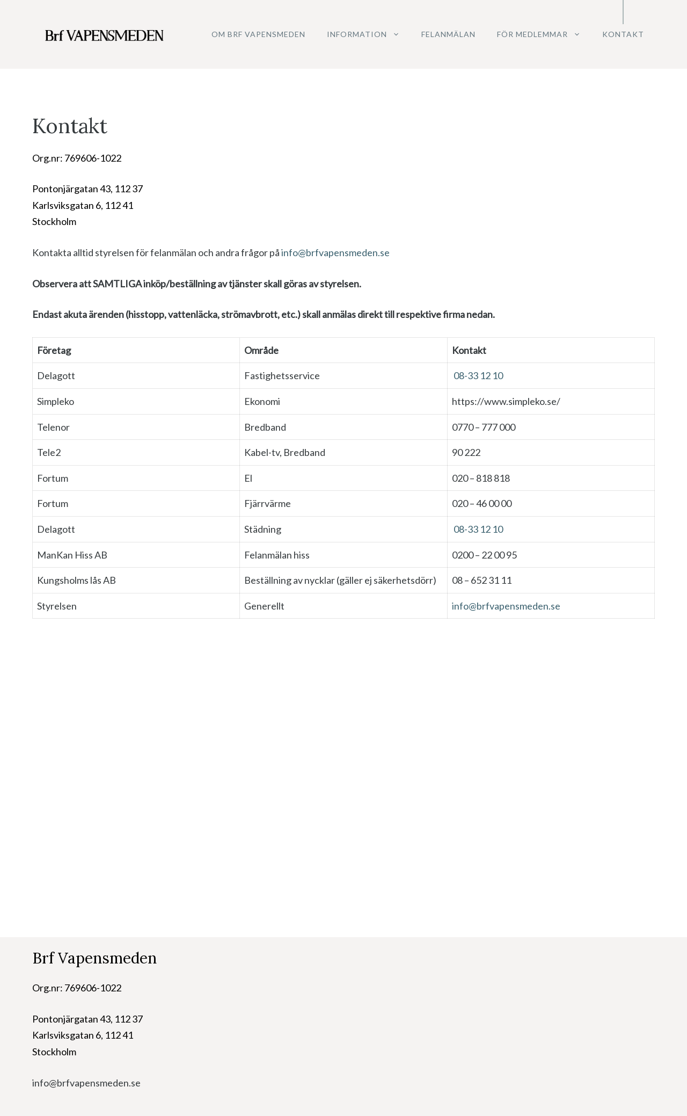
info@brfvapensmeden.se (335, 252)
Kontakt (623, 34)
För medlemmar (544, 34)
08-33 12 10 (478, 375)
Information (369, 34)
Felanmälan (448, 34)
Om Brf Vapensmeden (258, 34)
